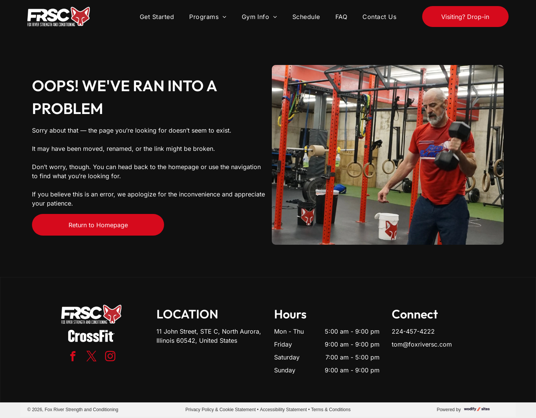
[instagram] (110, 357)
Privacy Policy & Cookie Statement (220, 409)
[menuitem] (157, 16)
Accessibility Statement (283, 409)
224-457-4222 (413, 331)
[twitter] (91, 357)
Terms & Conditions (331, 409)
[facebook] (72, 357)
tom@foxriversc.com (422, 344)
